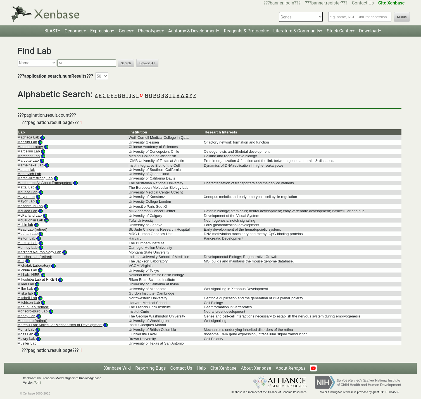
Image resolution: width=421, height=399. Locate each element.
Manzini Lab (27, 142)
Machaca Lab (28, 137)
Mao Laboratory (30, 147)
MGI (21, 261)
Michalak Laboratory (34, 265)
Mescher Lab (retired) (35, 257)
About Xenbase (256, 368)
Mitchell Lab (27, 298)
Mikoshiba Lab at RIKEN (37, 279)
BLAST (51, 31)
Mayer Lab (26, 197)
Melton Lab (26, 238)
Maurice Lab (28, 192)
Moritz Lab (26, 329)
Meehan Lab (28, 233)
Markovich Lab (29, 174)
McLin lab (25, 225)
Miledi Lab (26, 284)
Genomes (74, 31)
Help (201, 368)
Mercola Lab (28, 243)
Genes (125, 31)
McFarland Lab (30, 215)
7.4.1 (37, 382)
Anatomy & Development (192, 31)
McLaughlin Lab (30, 220)
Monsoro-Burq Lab (33, 311)
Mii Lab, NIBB (29, 275)
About (290, 368)
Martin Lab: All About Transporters (45, 183)
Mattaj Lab (26, 187)
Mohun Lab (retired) (33, 307)
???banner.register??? (326, 3)
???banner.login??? (282, 3)
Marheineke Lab (31, 165)
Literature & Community (296, 31)
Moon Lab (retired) (32, 321)
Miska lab (25, 293)
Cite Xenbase (223, 368)
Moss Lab (25, 334)
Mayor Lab (26, 201)
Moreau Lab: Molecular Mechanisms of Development (60, 325)
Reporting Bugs (150, 368)
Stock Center (339, 31)
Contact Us (363, 3)
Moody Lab (26, 316)
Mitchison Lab (29, 302)
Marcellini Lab (29, 151)
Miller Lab (25, 288)
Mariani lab (26, 170)
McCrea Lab (27, 211)
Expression (101, 31)
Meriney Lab (28, 247)
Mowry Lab (26, 338)
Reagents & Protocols (245, 31)
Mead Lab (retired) (32, 229)
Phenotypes (149, 31)
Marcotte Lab (28, 160)
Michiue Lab (27, 270)
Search (401, 17)
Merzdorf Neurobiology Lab (39, 252)
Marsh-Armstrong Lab (35, 178)
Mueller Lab (27, 343)
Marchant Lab (29, 156)
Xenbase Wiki (117, 368)
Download (369, 31)
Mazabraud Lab (30, 206)
